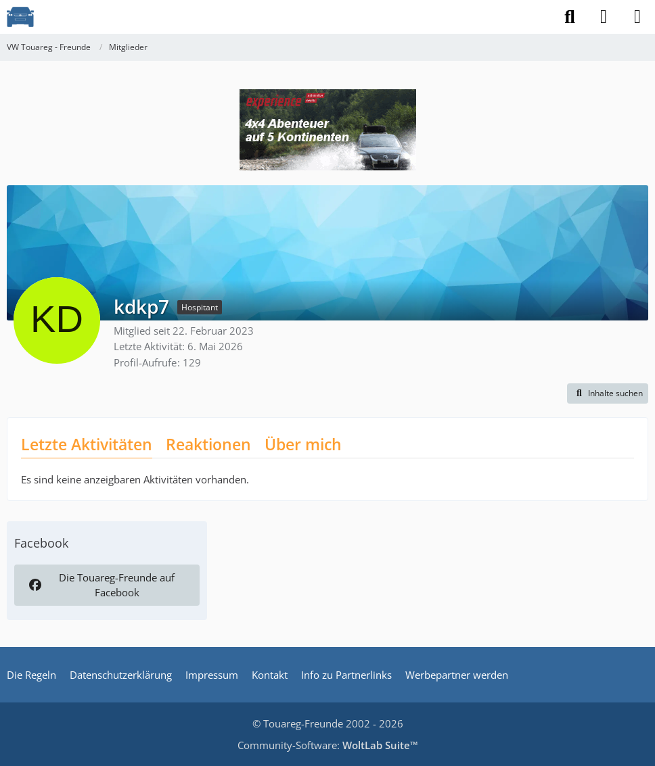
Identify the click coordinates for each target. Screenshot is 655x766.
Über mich (303, 444)
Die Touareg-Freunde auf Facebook (100, 585)
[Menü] (637, 16)
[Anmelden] (603, 17)
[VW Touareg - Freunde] (20, 16)
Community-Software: (328, 745)
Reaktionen (208, 444)
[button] (607, 393)
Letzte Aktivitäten (86, 444)
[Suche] (569, 16)
